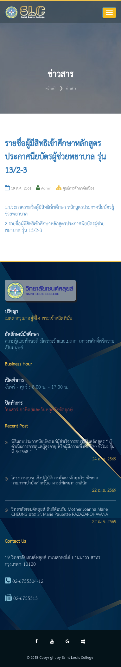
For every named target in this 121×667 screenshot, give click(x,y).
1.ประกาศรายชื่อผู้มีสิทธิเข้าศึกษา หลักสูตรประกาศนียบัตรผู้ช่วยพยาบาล (59, 211)
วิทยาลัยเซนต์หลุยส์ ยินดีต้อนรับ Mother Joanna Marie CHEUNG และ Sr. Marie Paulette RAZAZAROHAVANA (59, 512)
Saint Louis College (77, 657)
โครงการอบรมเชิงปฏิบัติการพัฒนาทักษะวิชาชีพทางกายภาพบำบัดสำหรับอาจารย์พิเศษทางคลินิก (55, 480)
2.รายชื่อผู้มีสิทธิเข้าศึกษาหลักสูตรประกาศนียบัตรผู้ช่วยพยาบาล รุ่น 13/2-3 (55, 227)
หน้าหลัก (50, 88)
